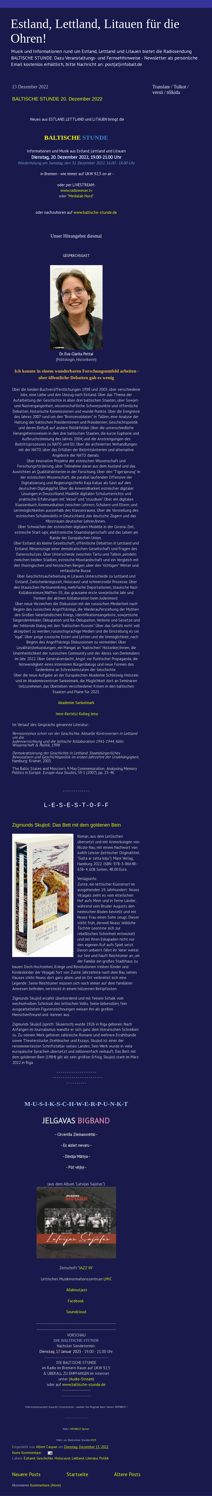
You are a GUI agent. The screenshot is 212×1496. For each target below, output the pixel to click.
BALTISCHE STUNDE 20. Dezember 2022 (57, 99)
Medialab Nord (80, 195)
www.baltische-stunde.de (83, 1384)
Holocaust (62, 1458)
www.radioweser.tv (76, 190)
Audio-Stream (81, 1378)
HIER (93, 1440)
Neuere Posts (26, 1474)
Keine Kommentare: (27, 1452)
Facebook (76, 1300)
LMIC (108, 1278)
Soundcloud (76, 1311)
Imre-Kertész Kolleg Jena (77, 713)
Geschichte (45, 1458)
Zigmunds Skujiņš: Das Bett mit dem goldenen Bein (66, 825)
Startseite (77, 1474)
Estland (29, 1458)
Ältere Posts (127, 1474)
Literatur (92, 1458)
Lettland (78, 1458)
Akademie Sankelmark (76, 702)
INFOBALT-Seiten (79, 1429)
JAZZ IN (85, 1267)
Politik (104, 1458)
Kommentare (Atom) (45, 1485)
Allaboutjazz (76, 1289)
